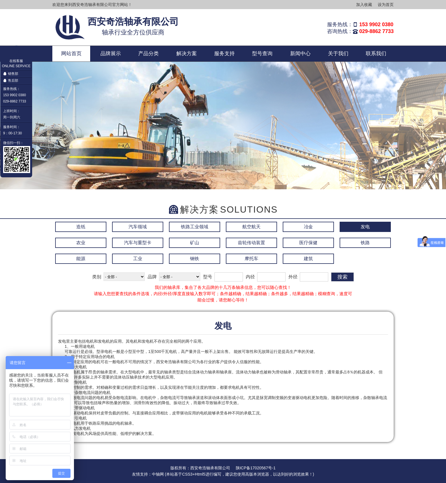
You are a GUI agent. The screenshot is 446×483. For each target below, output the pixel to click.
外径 (293, 276)
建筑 (308, 258)
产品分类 (148, 53)
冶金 (308, 226)
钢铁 (194, 258)
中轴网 (158, 474)
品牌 (152, 276)
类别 (96, 276)
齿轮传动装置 (251, 242)
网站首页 (71, 53)
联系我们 (376, 53)
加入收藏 (364, 4)
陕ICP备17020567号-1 (256, 468)
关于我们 (338, 53)
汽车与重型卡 (137, 242)
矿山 (194, 242)
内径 (250, 276)
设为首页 (386, 4)
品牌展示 (110, 53)
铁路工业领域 (194, 226)
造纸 (80, 226)
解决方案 (186, 53)
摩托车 (251, 258)
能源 (80, 258)
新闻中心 (300, 53)
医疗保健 (308, 242)
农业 (80, 242)
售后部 (10, 80)
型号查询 (262, 53)
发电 (365, 226)
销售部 (10, 74)
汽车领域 (138, 226)
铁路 (365, 242)
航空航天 (251, 226)
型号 (207, 276)
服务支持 (224, 53)
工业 (137, 258)
